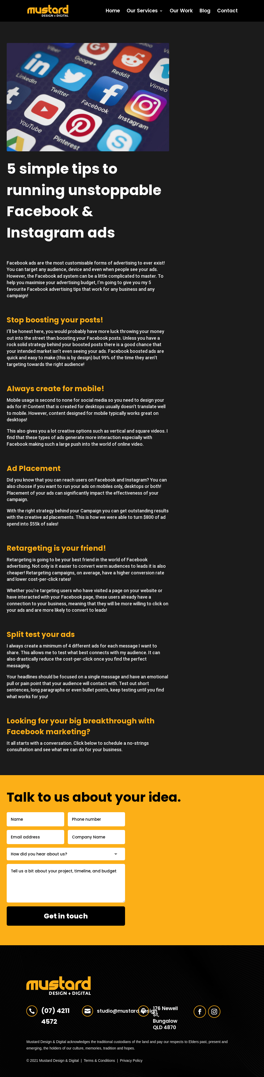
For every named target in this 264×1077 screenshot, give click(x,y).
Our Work (181, 11)
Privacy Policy (131, 1060)
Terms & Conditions (99, 1060)
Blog (205, 11)
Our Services (142, 11)
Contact (227, 11)
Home (113, 11)
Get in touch (66, 916)
